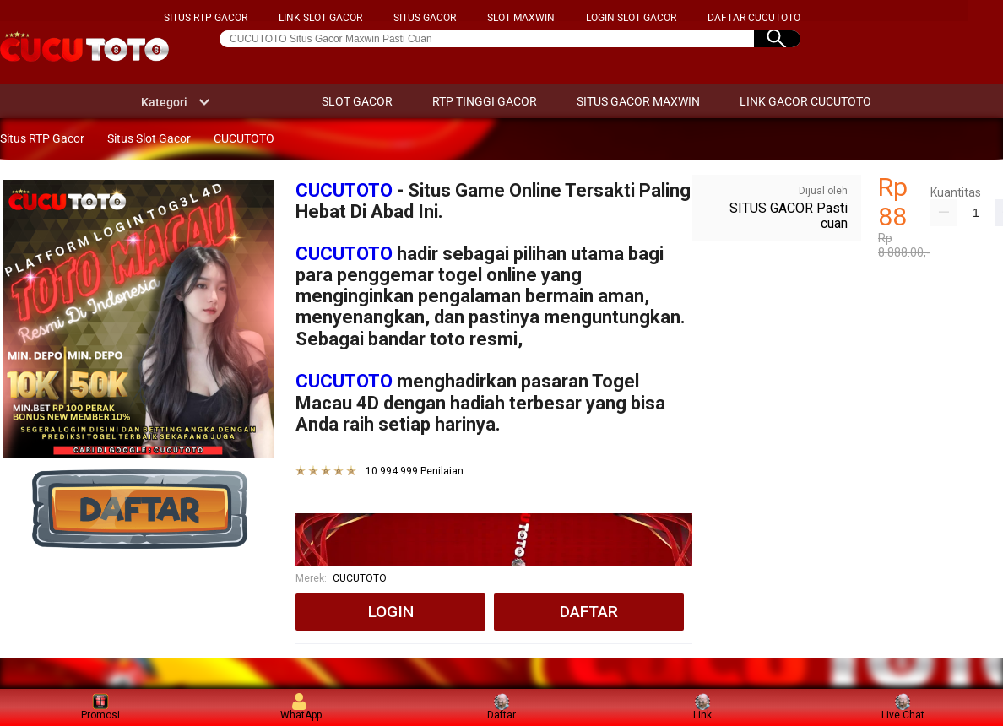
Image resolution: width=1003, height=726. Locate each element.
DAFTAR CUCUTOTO (754, 18)
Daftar (501, 707)
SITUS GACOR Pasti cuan (788, 215)
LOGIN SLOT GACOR (631, 18)
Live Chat (902, 707)
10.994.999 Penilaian (415, 471)
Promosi (100, 707)
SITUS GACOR (424, 18)
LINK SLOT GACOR (320, 18)
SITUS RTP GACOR (205, 18)
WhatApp (301, 707)
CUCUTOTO (344, 190)
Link (702, 707)
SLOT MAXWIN (521, 18)
